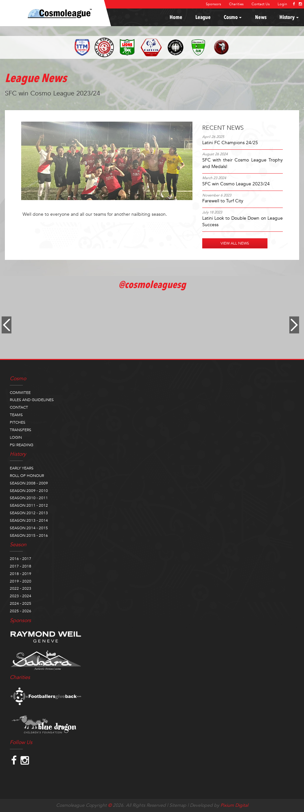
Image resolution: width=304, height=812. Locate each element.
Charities (236, 4)
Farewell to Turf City (222, 201)
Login (282, 4)
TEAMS (16, 414)
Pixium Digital (234, 805)
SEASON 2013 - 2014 (29, 520)
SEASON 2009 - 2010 (29, 490)
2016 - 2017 (20, 558)
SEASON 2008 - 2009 (29, 483)
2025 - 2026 (20, 611)
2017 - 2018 (20, 566)
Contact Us (260, 4)
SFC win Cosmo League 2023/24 (236, 184)
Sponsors (213, 4)
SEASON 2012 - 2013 (29, 513)
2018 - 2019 (20, 573)
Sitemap (177, 805)
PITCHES (17, 422)
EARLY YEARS (22, 468)
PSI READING (21, 445)
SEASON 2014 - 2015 (29, 528)
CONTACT (19, 407)
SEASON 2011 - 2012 (29, 505)
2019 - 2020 (20, 581)
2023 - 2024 (20, 596)
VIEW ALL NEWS (234, 243)
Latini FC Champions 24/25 (230, 143)
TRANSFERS (20, 429)
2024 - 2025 (20, 603)
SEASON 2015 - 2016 (29, 535)
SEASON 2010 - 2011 (29, 497)
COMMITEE (20, 392)
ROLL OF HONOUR (27, 475)
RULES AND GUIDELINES (32, 399)
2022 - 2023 (20, 588)
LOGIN (16, 437)
